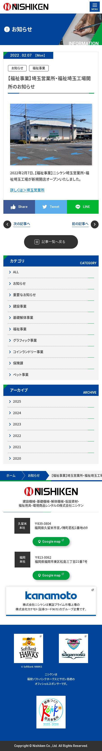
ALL (16, 272)
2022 (17, 435)
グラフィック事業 (25, 340)
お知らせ (19, 283)
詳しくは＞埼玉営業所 (27, 190)
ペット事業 (21, 374)
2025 (17, 401)
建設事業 (20, 306)
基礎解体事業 (23, 317)
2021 (17, 447)
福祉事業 (20, 329)
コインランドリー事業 (28, 352)
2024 (17, 413)
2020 (17, 458)
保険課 (18, 363)
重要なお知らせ (24, 294)
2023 (17, 424)
